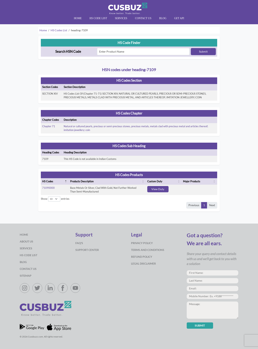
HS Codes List (59, 30)
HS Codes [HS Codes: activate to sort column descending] (47, 181)
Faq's (79, 243)
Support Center (87, 249)
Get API (179, 18)
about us (26, 241)
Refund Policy (141, 256)
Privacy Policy (142, 243)
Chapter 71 (48, 126)
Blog (162, 18)
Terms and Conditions (147, 249)
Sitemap (25, 275)
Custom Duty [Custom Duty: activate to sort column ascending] (154, 181)
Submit (203, 51)
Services (121, 18)
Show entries (55, 199)
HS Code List (98, 18)
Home (78, 18)
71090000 (48, 187)
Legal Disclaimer (143, 263)
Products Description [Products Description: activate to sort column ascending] (82, 181)
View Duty (157, 189)
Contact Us (143, 18)
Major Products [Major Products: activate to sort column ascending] (191, 181)
